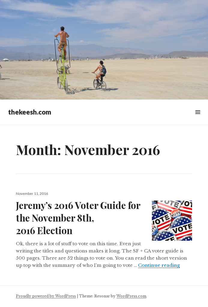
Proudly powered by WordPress (46, 296)
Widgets (198, 118)
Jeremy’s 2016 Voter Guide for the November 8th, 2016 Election (78, 218)
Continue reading (159, 265)
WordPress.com (131, 296)
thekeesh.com (29, 112)
